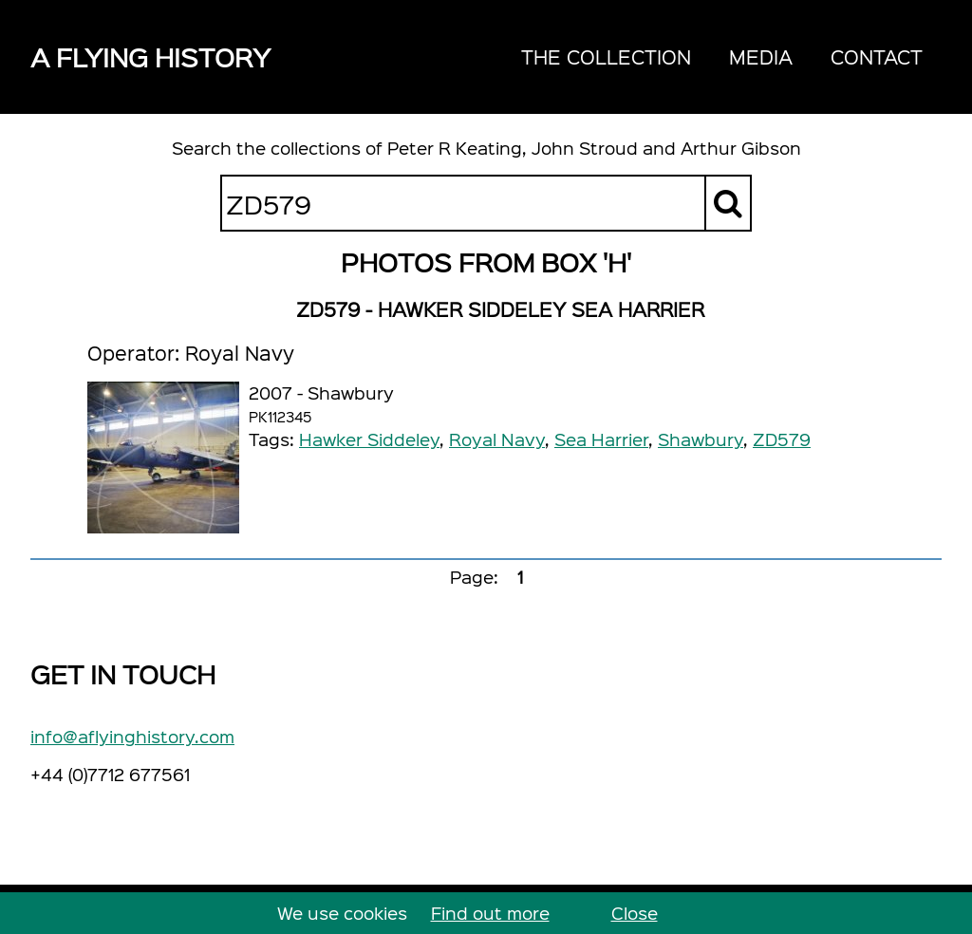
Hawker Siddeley (369, 439)
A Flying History (150, 56)
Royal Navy (497, 439)
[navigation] (722, 57)
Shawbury (700, 439)
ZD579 (782, 439)
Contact (877, 56)
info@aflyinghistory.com (132, 736)
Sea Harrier (601, 439)
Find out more (490, 913)
